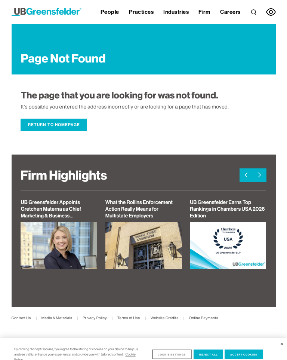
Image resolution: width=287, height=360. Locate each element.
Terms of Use (128, 318)
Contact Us (21, 318)
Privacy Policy (95, 318)
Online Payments (203, 318)
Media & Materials (56, 318)
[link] (254, 12)
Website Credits (165, 318)
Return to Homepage (54, 124)
